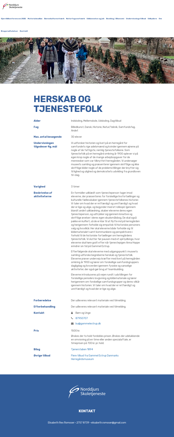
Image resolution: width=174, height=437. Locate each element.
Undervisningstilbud (136, 19)
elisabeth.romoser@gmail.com (108, 422)
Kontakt (24, 31)
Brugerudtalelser (9, 31)
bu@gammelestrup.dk (86, 323)
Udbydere (152, 19)
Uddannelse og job (95, 19)
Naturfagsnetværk (75, 19)
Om (160, 19)
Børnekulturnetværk (54, 19)
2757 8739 (82, 422)
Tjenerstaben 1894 (82, 349)
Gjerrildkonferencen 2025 (13, 19)
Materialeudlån (35, 19)
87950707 (79, 318)
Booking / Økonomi (115, 19)
